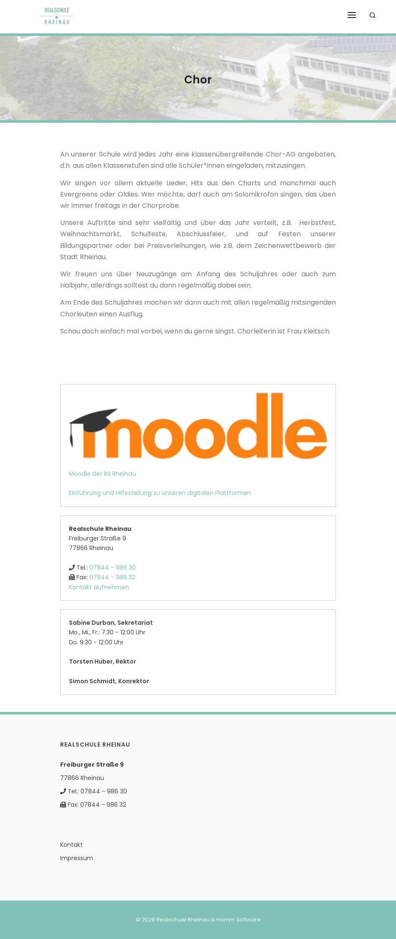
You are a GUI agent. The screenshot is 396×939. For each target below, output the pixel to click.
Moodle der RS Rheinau (102, 474)
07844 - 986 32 (112, 577)
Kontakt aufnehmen (99, 587)
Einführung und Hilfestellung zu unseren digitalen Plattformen (160, 493)
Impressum (76, 858)
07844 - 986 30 (112, 567)
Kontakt (71, 845)
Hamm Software (238, 920)
